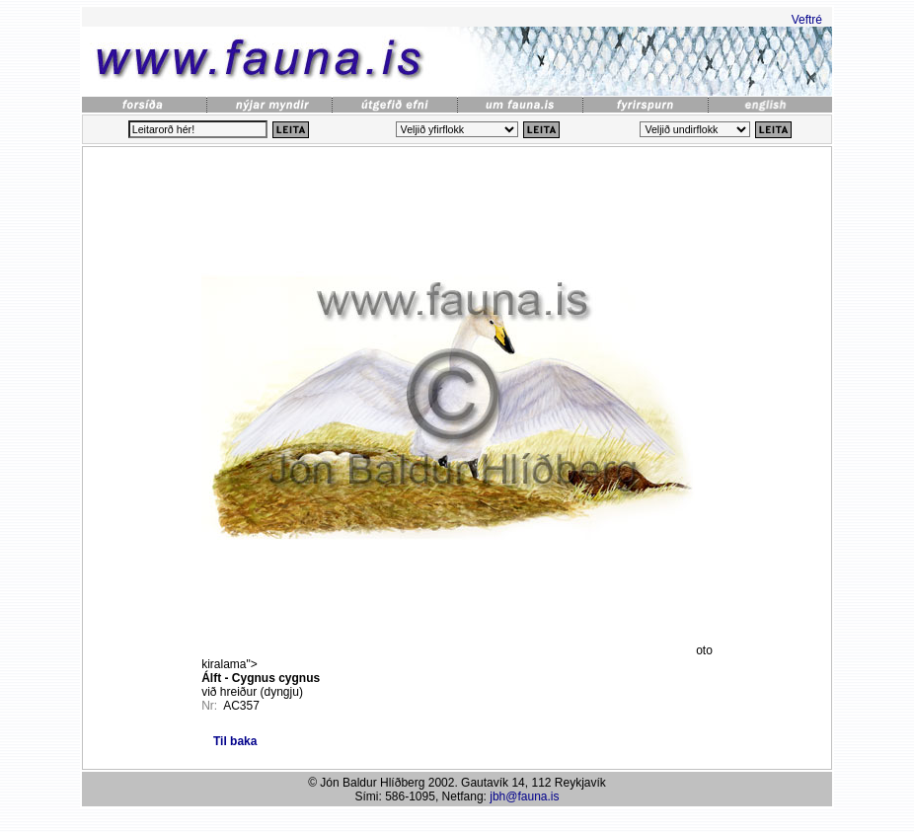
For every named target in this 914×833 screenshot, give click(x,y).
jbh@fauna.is (524, 796)
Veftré (807, 20)
